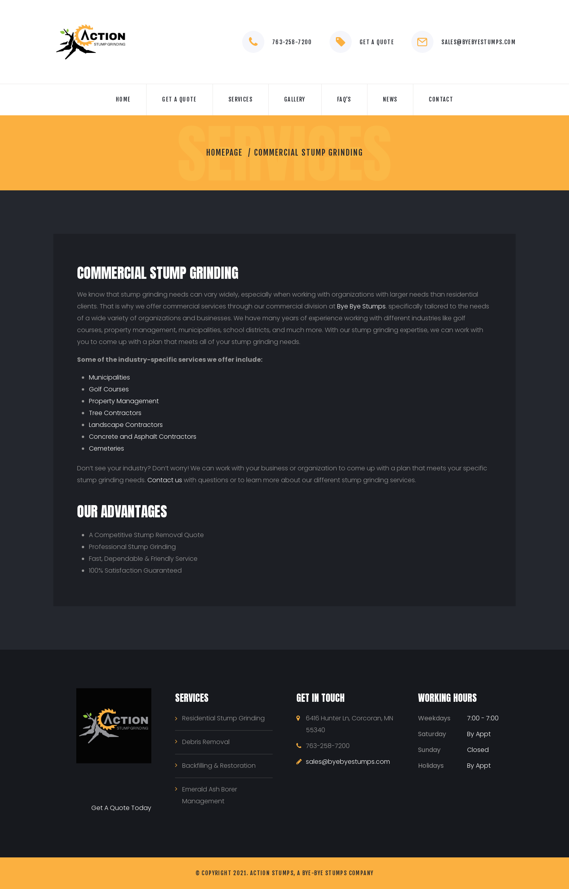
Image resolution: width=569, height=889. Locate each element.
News (390, 99)
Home (123, 99)
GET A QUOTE (179, 99)
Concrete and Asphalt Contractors (142, 436)
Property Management (124, 401)
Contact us (164, 480)
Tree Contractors (115, 412)
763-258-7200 (292, 42)
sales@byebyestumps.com (478, 42)
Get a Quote (377, 42)
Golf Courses (109, 389)
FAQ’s (344, 99)
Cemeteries (106, 448)
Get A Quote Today (121, 807)
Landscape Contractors (126, 424)
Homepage (224, 153)
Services (240, 99)
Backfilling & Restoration (219, 765)
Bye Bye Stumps (361, 306)
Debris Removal (206, 741)
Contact (441, 99)
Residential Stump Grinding (223, 718)
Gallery (294, 99)
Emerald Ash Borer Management (209, 795)
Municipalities (109, 377)
